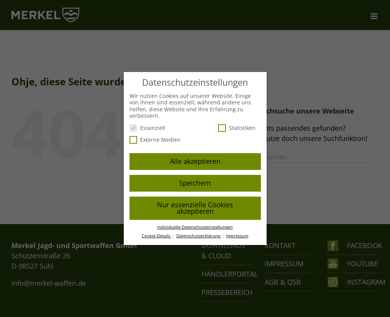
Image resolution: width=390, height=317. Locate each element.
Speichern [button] (195, 182)
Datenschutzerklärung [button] (198, 236)
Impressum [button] (237, 236)
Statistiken (237, 127)
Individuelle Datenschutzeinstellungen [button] (195, 227)
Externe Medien (155, 139)
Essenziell (147, 127)
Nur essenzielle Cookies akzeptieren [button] (195, 208)
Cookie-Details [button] (156, 236)
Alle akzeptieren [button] (195, 161)
